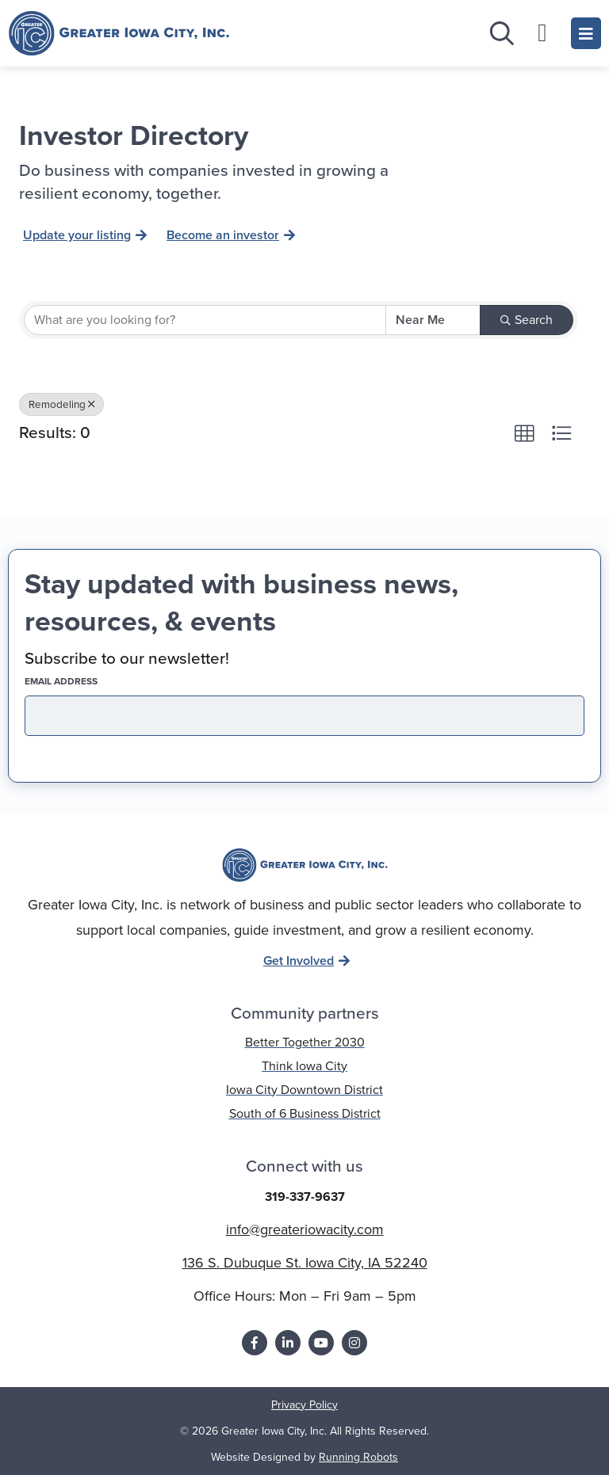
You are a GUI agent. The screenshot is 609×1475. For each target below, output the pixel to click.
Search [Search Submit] (526, 320)
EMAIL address (89, 681)
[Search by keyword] (205, 320)
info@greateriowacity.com (305, 1229)
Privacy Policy (304, 1405)
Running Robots (358, 1457)
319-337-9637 (305, 1196)
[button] (524, 433)
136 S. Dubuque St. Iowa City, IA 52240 (304, 1262)
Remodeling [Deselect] (61, 404)
